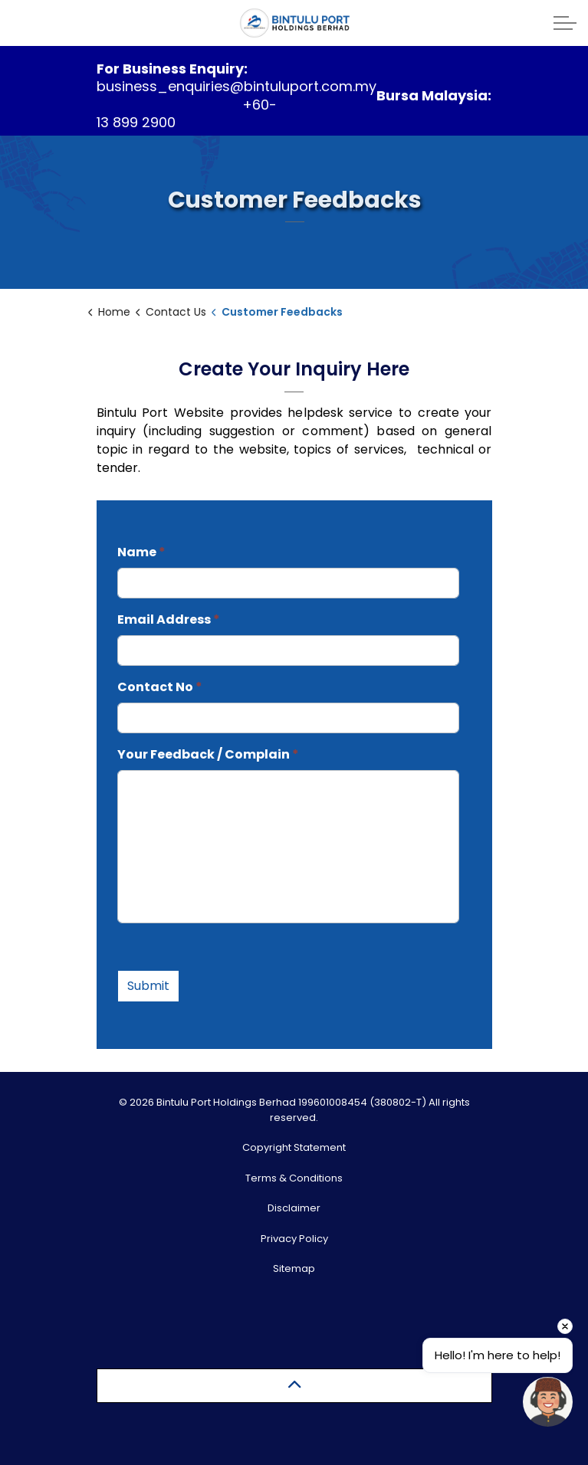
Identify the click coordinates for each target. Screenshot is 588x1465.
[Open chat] (548, 1402)
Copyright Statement (294, 1147)
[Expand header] (565, 23)
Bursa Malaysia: (433, 95)
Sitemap (294, 1268)
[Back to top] (294, 1385)
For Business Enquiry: (172, 68)
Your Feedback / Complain (208, 754)
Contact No (159, 687)
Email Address (168, 619)
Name (141, 552)
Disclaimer (294, 1208)
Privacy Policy (294, 1238)
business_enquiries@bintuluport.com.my (236, 86)
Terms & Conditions (294, 1178)
